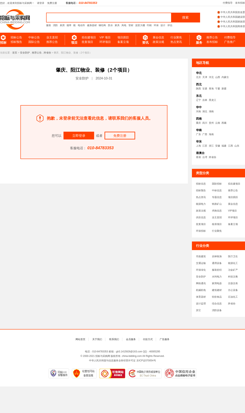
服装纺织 (217, 269)
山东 (236, 145)
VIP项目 (232, 210)
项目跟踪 (123, 37)
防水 (110, 25)
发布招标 (240, 2)
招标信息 (201, 183)
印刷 (149, 25)
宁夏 (217, 88)
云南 (217, 122)
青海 (211, 88)
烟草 (69, 25)
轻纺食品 (217, 296)
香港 (198, 157)
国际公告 (34, 41)
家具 (117, 25)
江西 (230, 145)
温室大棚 (140, 25)
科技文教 (233, 276)
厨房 (62, 25)
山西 (217, 77)
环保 (156, 25)
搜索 (185, 17)
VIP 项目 (104, 37)
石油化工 (233, 296)
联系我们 (114, 339)
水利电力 (217, 276)
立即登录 (78, 135)
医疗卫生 (233, 256)
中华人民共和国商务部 (231, 26)
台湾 (204, 157)
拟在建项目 (89, 37)
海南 (211, 134)
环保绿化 (201, 269)
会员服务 (131, 339)
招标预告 (16, 41)
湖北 (204, 111)
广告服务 (164, 339)
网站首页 (80, 339)
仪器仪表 (233, 283)
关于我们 (97, 339)
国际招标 (217, 183)
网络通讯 (201, 283)
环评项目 (105, 41)
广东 (198, 134)
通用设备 (217, 263)
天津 (204, 77)
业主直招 (52, 37)
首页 (14, 52)
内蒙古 (225, 77)
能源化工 (233, 263)
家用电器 (217, 283)
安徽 (217, 145)
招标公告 (16, 37)
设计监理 (201, 303)
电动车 (81, 25)
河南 (198, 111)
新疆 (224, 88)
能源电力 (201, 204)
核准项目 (217, 224)
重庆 (198, 122)
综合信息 (217, 303)
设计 (162, 25)
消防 (55, 25)
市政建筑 (201, 256)
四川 (204, 122)
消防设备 (217, 310)
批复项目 (87, 41)
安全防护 (25, 52)
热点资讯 (176, 41)
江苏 (204, 145)
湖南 (211, 111)
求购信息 (217, 210)
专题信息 (217, 197)
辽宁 (198, 100)
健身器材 (92, 25)
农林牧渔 (217, 256)
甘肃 (204, 88)
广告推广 (230, 41)
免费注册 (52, 3)
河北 (211, 77)
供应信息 (201, 217)
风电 (123, 25)
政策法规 (158, 41)
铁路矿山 (217, 204)
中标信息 (217, 190)
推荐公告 (52, 41)
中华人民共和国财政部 (231, 21)
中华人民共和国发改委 (231, 12)
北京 (198, 77)
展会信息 (158, 37)
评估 (169, 25)
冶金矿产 (233, 269)
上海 (198, 145)
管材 (130, 25)
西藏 (224, 122)
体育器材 (201, 296)
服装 (48, 25)
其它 (198, 310)
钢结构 (102, 25)
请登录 (40, 3)
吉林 (204, 100)
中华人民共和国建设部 (231, 17)
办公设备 (233, 290)
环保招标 (201, 230)
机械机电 (201, 290)
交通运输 (201, 263)
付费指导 (228, 2)
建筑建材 (217, 290)
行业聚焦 (176, 37)
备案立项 (123, 41)
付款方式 (148, 339)
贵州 (211, 122)
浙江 (211, 145)
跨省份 (47, 52)
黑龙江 (212, 100)
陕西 (198, 88)
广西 (204, 134)
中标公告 (34, 37)
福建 (224, 145)
